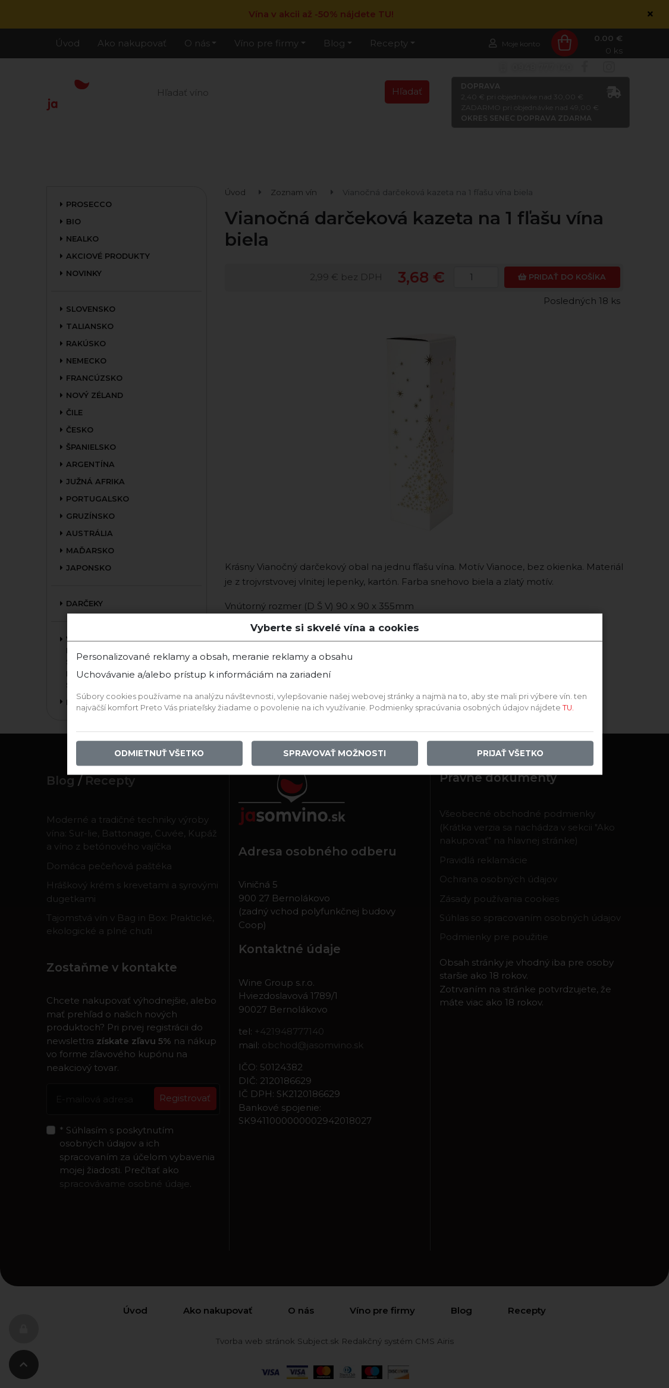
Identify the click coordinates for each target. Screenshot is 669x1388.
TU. (568, 707)
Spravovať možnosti (334, 753)
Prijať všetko (510, 753)
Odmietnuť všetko (159, 753)
